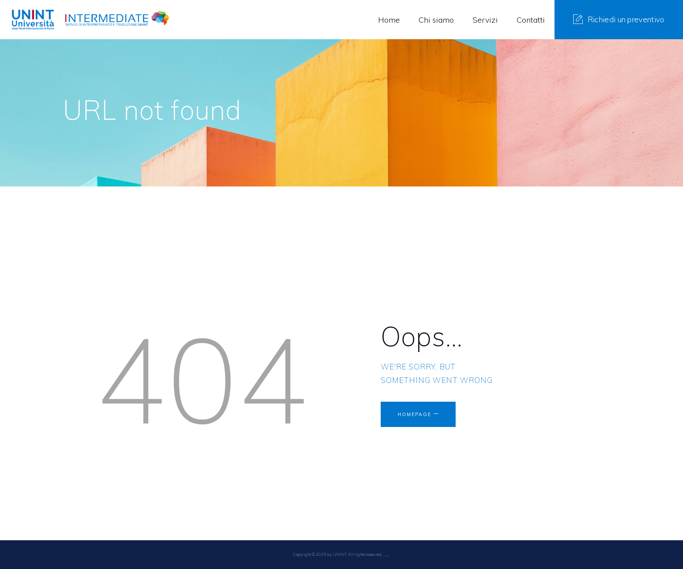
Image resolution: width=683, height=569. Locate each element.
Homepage (418, 415)
